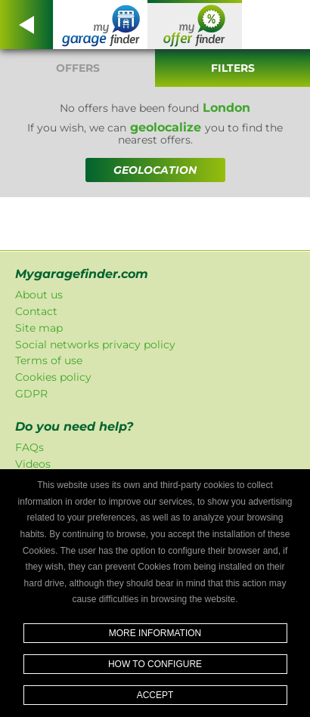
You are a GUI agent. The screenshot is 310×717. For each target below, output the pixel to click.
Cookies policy (53, 377)
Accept (155, 695)
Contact (36, 311)
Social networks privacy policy (95, 344)
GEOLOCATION (155, 170)
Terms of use (48, 360)
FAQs (29, 447)
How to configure (155, 664)
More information (155, 633)
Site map (39, 328)
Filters (233, 68)
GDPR (31, 393)
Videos (33, 464)
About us (39, 294)
